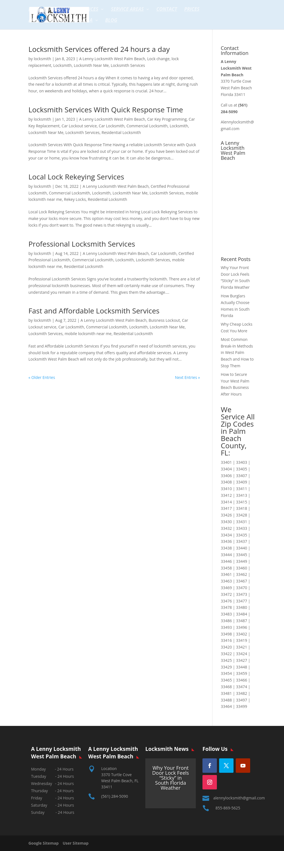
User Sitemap (75, 843)
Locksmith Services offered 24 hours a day (99, 49)
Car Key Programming (167, 119)
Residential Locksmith (121, 132)
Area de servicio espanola (60, 20)
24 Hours (66, 812)
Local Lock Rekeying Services (76, 177)
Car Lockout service (79, 125)
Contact (166, 9)
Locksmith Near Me (91, 65)
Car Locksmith (112, 125)
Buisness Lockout (164, 320)
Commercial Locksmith (147, 125)
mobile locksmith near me (88, 333)
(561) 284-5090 (114, 796)
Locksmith (62, 65)
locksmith (42, 58)
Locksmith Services (128, 65)
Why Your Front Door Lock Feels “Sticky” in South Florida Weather (170, 777)
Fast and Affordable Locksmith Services (93, 311)
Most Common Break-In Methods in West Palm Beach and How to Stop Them (237, 352)
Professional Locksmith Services (81, 244)
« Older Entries (41, 377)
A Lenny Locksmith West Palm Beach (112, 58)
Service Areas (127, 9)
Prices (191, 9)
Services (88, 9)
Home (35, 9)
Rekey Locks (75, 199)
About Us (60, 9)
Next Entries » (187, 377)
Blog (111, 20)
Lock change (158, 58)
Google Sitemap (45, 843)
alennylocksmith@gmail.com (239, 798)
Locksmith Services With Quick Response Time (105, 110)
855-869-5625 (227, 808)
